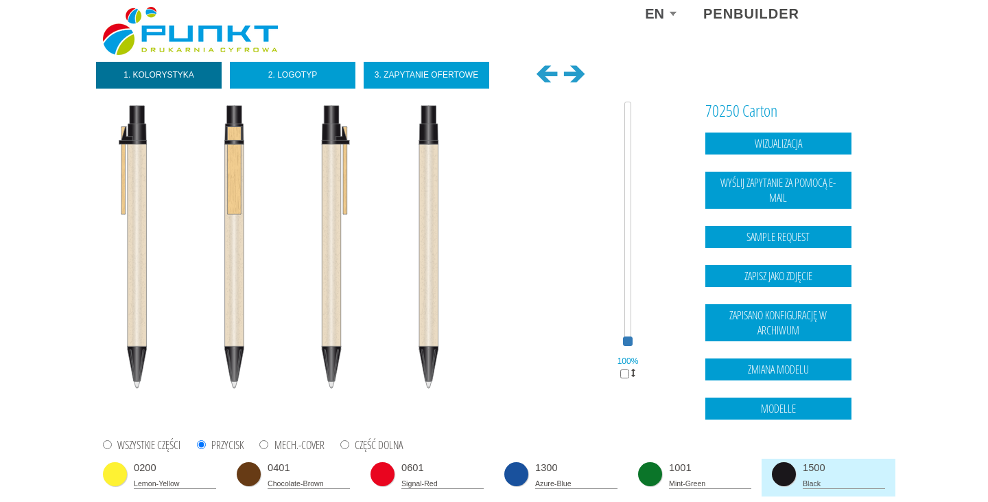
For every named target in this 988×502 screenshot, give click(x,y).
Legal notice (801, 464)
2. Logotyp (292, 75)
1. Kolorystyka (159, 75)
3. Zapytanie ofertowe (426, 75)
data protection (858, 464)
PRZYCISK (227, 445)
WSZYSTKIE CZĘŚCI (148, 445)
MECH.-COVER (299, 445)
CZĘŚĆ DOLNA (379, 445)
